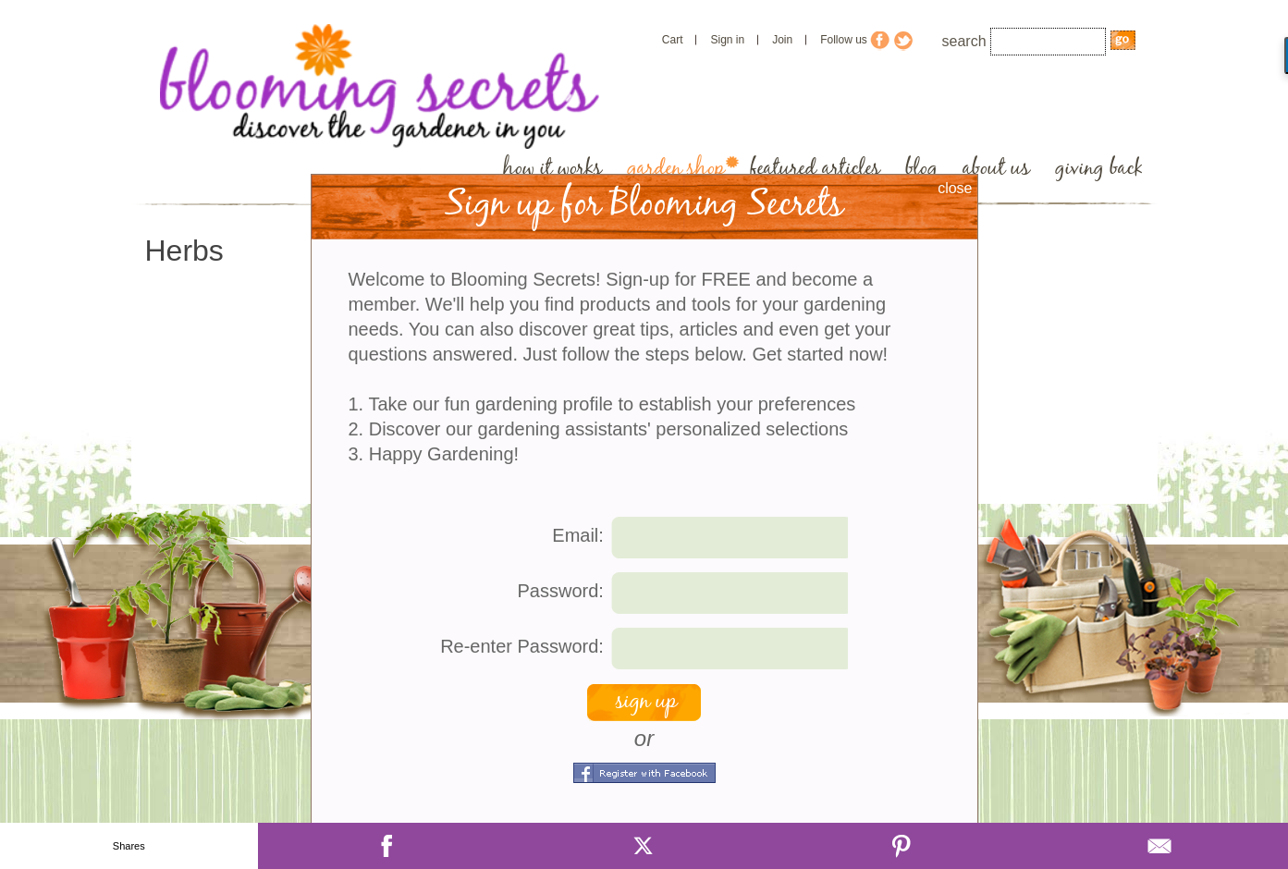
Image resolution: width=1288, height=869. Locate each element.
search (964, 41)
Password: (561, 591)
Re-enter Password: (522, 646)
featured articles (815, 169)
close (955, 188)
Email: (578, 535)
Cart (672, 39)
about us (996, 169)
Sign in (727, 39)
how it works (552, 169)
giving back (1099, 169)
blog (921, 169)
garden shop (676, 169)
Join (782, 39)
